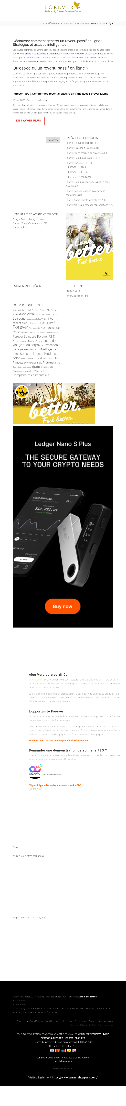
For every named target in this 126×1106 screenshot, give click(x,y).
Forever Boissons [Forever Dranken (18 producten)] (25, 336)
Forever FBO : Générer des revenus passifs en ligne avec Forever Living (60, 93)
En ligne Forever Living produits (28, 219)
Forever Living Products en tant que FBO (37, 53)
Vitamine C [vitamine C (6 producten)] (39, 371)
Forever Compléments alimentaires (83, 200)
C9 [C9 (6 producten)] (35, 315)
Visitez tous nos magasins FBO (97, 1008)
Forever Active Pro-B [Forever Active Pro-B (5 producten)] (37, 328)
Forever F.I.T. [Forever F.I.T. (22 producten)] (46, 336)
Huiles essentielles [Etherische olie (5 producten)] (35, 323)
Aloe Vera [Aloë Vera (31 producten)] (26, 314)
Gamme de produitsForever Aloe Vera (70, 23)
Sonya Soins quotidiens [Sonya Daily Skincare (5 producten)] (22, 367)
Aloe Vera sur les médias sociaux (44, 1012)
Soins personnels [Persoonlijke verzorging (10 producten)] (33, 362)
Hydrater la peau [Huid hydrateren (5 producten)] (34, 350)
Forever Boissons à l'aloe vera (81, 148)
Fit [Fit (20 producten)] (55, 323)
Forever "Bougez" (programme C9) (30, 223)
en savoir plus (28, 120)
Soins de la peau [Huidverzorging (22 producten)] (31, 354)
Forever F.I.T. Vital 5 (78, 177)
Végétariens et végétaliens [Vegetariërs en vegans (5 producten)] (23, 371)
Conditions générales (26, 1021)
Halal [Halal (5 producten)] (41, 345)
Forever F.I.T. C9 (76, 167)
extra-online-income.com (42, 61)
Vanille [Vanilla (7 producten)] (50, 367)
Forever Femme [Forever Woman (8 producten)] (35, 341)
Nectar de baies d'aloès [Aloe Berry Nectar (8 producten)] (23, 310)
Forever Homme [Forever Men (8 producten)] (20, 341)
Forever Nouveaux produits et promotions (87, 205)
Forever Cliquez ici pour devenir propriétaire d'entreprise (58, 740)
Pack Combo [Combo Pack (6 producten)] (51, 315)
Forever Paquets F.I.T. (76, 163)
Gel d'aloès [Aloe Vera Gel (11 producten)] (40, 310)
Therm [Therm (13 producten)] (36, 366)
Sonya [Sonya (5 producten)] (57, 363)
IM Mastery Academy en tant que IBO (82, 53)
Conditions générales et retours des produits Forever (62, 1057)
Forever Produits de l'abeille (79, 143)
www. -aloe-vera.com (47, 1008)
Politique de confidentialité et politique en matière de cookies (62, 1021)
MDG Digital (78, 1008)
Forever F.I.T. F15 (76, 172)
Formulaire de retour (63, 1061)
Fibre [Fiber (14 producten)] (50, 323)
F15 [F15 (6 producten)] (45, 323)
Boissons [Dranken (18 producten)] (19, 318)
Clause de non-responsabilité (101, 1021)
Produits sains (73, 290)
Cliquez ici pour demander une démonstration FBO (55, 785)
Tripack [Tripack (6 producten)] (43, 367)
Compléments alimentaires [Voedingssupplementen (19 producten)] (31, 375)
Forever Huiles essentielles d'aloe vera (85, 153)
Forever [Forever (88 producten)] (20, 327)
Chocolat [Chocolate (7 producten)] (41, 314)
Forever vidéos (20, 227)
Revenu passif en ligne (38, 100)
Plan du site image (105, 1025)
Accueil (46, 23)
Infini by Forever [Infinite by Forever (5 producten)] (27, 358)
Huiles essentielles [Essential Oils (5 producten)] (33, 319)
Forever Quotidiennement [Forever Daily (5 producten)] (50, 333)
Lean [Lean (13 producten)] (44, 358)
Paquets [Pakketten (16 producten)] (18, 362)
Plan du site (75, 1025)
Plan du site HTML (88, 1025)
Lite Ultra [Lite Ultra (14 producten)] (53, 358)
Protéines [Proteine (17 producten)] (49, 362)
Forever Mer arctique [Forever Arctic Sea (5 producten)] (30, 333)
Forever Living (36, 679)
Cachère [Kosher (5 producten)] (37, 358)
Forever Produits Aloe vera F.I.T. (81, 158)
